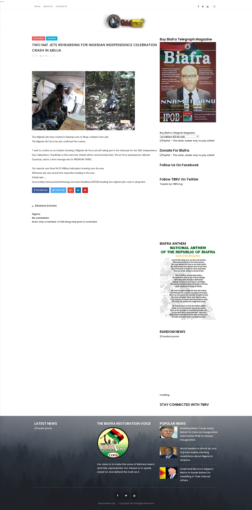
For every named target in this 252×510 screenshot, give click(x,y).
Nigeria (51, 38)
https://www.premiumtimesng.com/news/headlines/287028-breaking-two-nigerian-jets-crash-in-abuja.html (92, 181)
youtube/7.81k (209, 409)
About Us (48, 6)
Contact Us (61, 6)
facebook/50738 (168, 409)
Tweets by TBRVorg (171, 184)
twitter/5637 (188, 409)
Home (37, 6)
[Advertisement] (189, 213)
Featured (38, 38)
